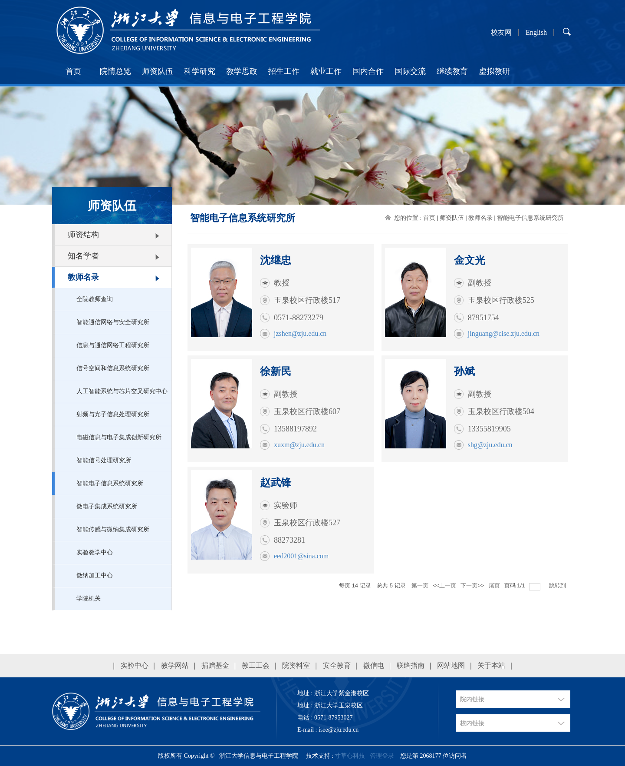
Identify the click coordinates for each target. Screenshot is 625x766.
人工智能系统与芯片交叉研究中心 (122, 391)
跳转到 (558, 585)
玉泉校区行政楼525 (501, 300)
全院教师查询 (94, 299)
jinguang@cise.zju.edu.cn (503, 333)
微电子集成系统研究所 (106, 506)
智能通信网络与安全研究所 (112, 322)
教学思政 (241, 71)
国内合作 (368, 71)
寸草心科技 (350, 756)
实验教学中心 (94, 552)
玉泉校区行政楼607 (307, 411)
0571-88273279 (298, 317)
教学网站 (175, 665)
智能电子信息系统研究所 (109, 483)
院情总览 (115, 71)
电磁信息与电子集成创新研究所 (118, 437)
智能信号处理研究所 (103, 460)
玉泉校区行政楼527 (307, 522)
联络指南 (410, 665)
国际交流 (410, 71)
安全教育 (337, 665)
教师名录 (83, 277)
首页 (73, 71)
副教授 (479, 283)
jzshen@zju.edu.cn (300, 333)
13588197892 (295, 428)
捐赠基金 (215, 665)
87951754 (483, 317)
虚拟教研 (494, 71)
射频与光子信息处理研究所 (112, 414)
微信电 (373, 665)
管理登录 (382, 756)
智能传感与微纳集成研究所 (112, 529)
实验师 (285, 505)
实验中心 (134, 665)
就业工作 (326, 71)
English (536, 32)
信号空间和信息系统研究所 (112, 368)
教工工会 (256, 665)
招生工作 (283, 71)
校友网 (501, 32)
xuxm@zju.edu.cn (299, 444)
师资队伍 (157, 71)
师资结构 (83, 234)
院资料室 (296, 665)
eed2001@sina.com (301, 556)
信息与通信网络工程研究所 (112, 345)
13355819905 (489, 428)
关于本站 (491, 665)
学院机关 (88, 598)
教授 (281, 283)
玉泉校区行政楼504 (501, 411)
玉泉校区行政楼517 (307, 300)
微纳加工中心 (94, 575)
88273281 (289, 540)
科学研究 (199, 71)
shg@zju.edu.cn (490, 444)
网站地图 (451, 665)
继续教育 (452, 71)
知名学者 (83, 256)
